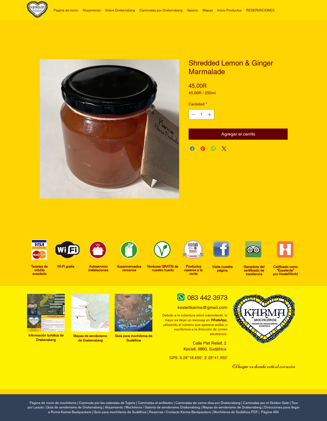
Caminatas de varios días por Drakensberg (208, 403)
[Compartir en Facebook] (192, 148)
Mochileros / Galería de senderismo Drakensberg (163, 407)
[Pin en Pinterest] (202, 148)
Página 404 (270, 412)
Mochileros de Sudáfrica (232, 412)
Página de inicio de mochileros (53, 403)
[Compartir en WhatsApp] (213, 148)
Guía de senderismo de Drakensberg (74, 407)
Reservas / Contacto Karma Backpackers (180, 412)
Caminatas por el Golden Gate (266, 403)
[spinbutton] (201, 114)
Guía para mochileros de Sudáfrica (120, 412)
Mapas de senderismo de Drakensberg (232, 407)
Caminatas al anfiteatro (156, 403)
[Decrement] (192, 114)
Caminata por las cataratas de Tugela (107, 403)
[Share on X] (224, 148)
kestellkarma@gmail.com (202, 307)
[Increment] (209, 114)
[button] (161, 10)
